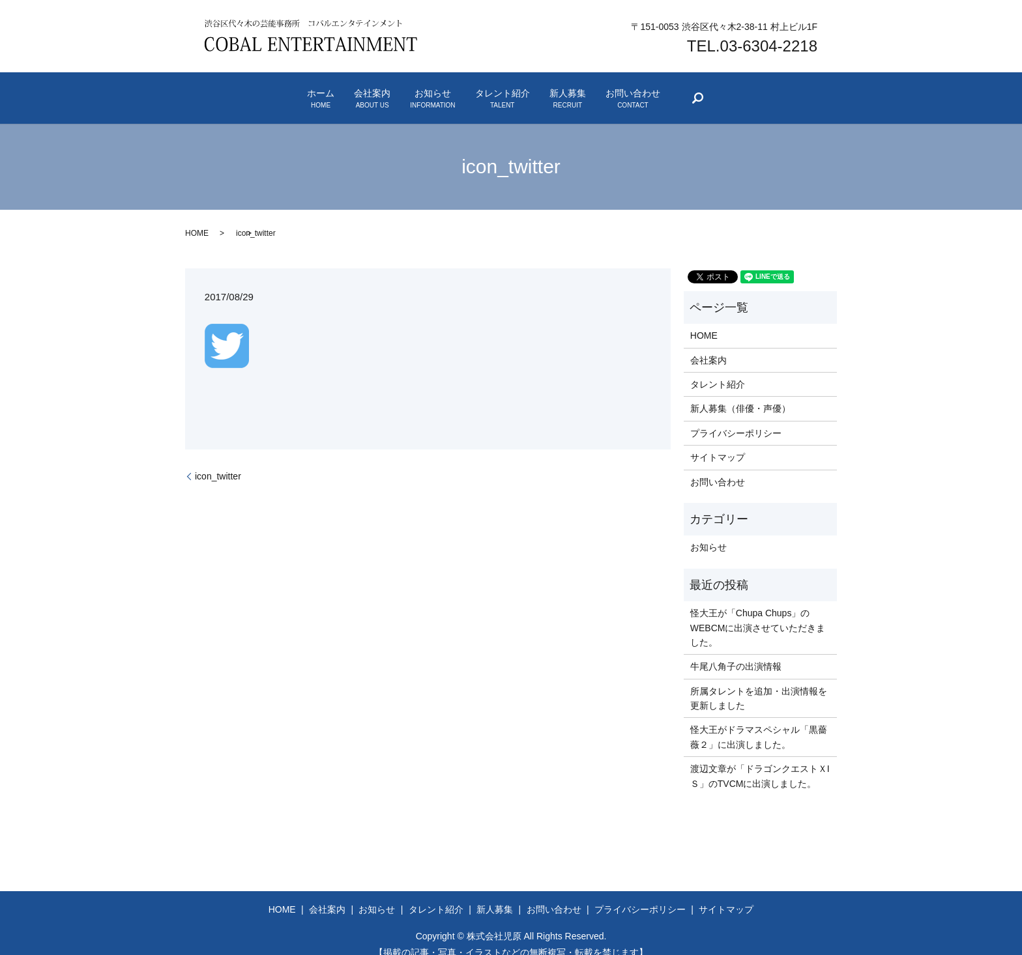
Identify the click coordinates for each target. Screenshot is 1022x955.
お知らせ (414, 91)
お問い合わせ (721, 91)
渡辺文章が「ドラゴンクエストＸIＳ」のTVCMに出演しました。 (760, 760)
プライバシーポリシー (735, 417)
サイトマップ (717, 441)
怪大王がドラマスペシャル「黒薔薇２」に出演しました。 (758, 721)
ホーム (232, 91)
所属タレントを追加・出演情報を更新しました (758, 682)
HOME (197, 218)
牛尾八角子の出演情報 (735, 651)
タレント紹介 (520, 91)
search (816, 94)
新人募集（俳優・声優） (740, 393)
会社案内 (319, 91)
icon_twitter (218, 460)
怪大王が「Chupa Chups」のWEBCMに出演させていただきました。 (758, 612)
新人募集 (620, 91)
